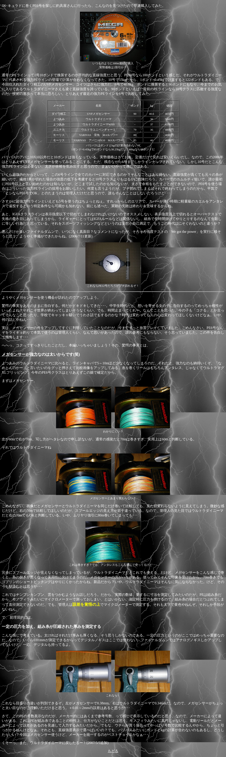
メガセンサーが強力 (20, 354)
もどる (113, 751)
